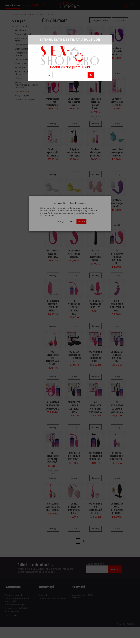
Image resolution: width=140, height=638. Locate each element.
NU (49, 74)
